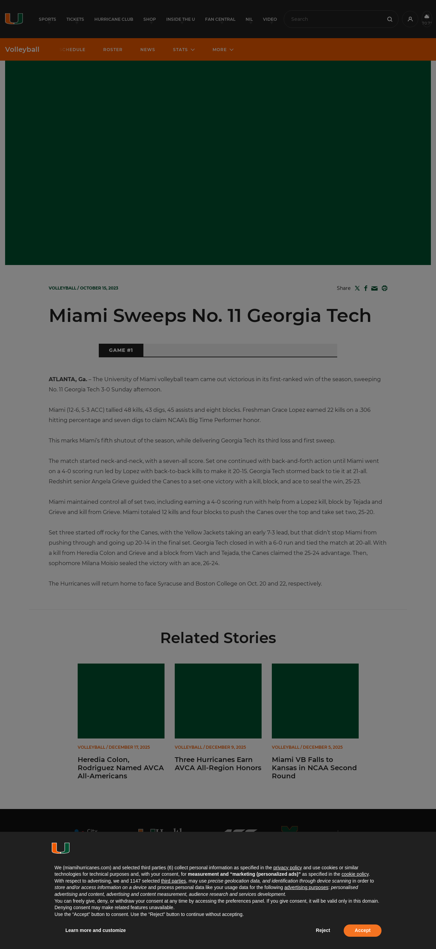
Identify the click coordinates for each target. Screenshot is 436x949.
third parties (173, 881)
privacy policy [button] (287, 867)
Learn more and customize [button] (95, 930)
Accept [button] (363, 930)
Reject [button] (323, 930)
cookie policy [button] (355, 874)
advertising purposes (306, 887)
